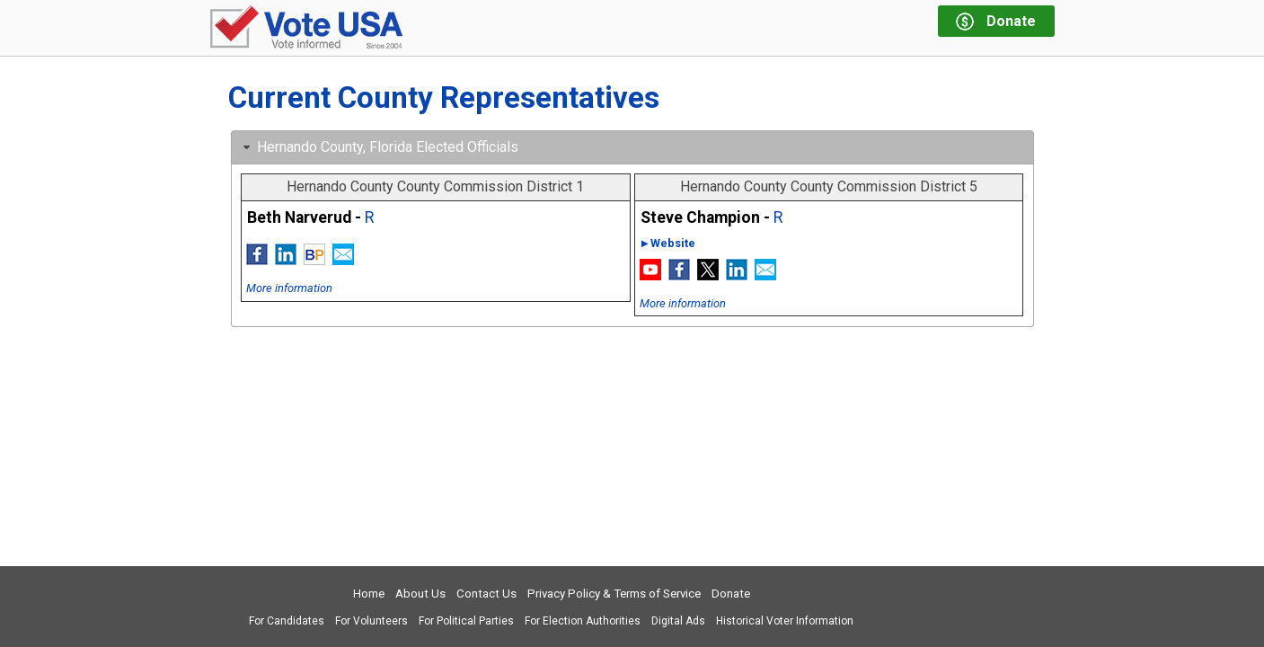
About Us (420, 593)
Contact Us (486, 593)
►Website (668, 243)
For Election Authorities (583, 621)
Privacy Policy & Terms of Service (614, 593)
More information (289, 288)
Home (369, 593)
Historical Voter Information (784, 621)
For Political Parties (466, 621)
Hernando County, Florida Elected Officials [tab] (378, 146)
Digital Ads (678, 621)
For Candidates (286, 621)
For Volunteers (371, 621)
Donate (731, 593)
